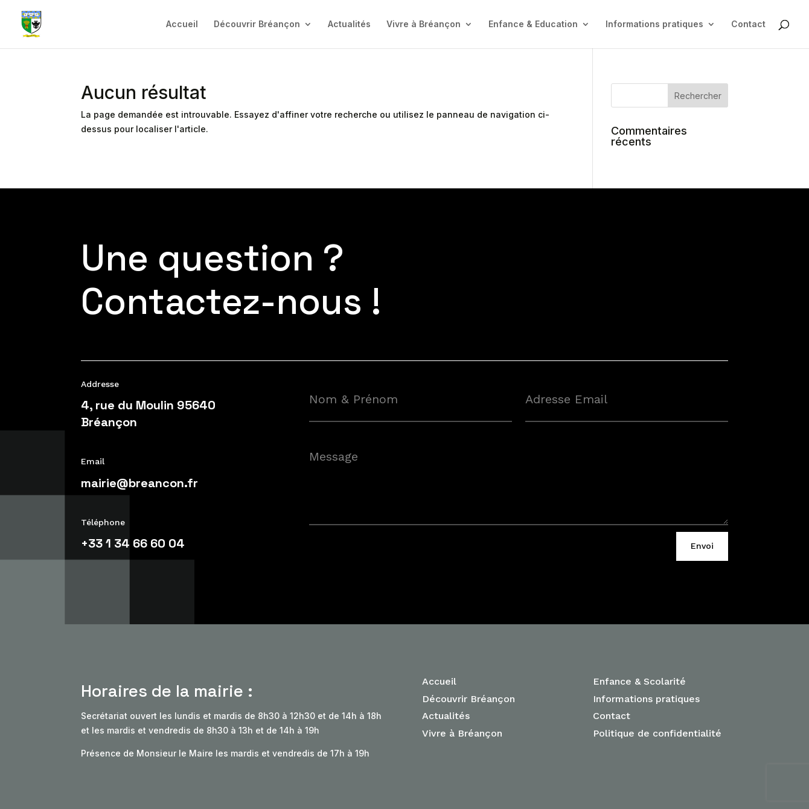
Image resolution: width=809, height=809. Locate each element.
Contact (748, 24)
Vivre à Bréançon (423, 24)
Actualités (349, 24)
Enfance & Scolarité (639, 681)
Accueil (182, 24)
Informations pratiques (654, 24)
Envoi (702, 546)
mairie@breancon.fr (139, 483)
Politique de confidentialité (657, 733)
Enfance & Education (533, 24)
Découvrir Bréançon (257, 24)
